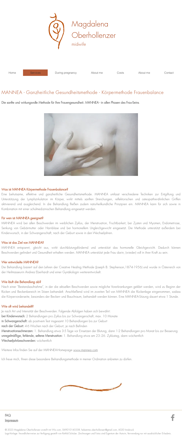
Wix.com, (57, 429)
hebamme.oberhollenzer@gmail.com (99, 429)
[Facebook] (172, 417)
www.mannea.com (85, 350)
